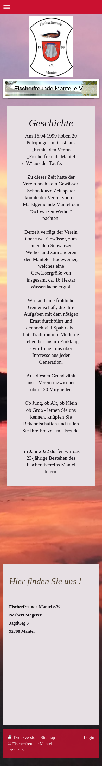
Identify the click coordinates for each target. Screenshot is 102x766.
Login (89, 737)
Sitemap (48, 737)
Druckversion (23, 737)
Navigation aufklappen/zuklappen (51, 7)
